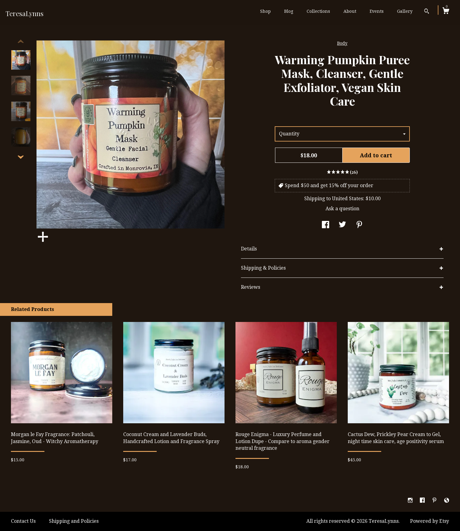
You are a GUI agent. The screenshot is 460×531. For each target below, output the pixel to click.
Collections (318, 11)
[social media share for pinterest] (359, 225)
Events (377, 11)
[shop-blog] (446, 500)
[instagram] (411, 500)
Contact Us (23, 521)
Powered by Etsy (429, 521)
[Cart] (445, 11)
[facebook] (423, 500)
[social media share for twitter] (342, 225)
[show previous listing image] (20, 41)
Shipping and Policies (74, 521)
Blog (288, 11)
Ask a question (342, 208)
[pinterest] (435, 500)
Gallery (405, 11)
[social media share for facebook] (325, 225)
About (349, 11)
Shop (265, 11)
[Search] (426, 12)
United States (347, 198)
